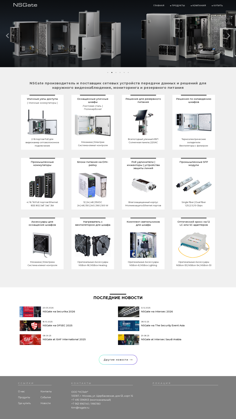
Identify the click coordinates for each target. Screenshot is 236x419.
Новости (45, 403)
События (45, 397)
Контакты (46, 391)
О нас (21, 391)
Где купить (24, 403)
